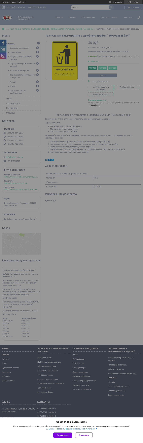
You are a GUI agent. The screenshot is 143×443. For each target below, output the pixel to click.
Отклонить (84, 435)
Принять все (63, 435)
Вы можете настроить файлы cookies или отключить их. (70, 429)
